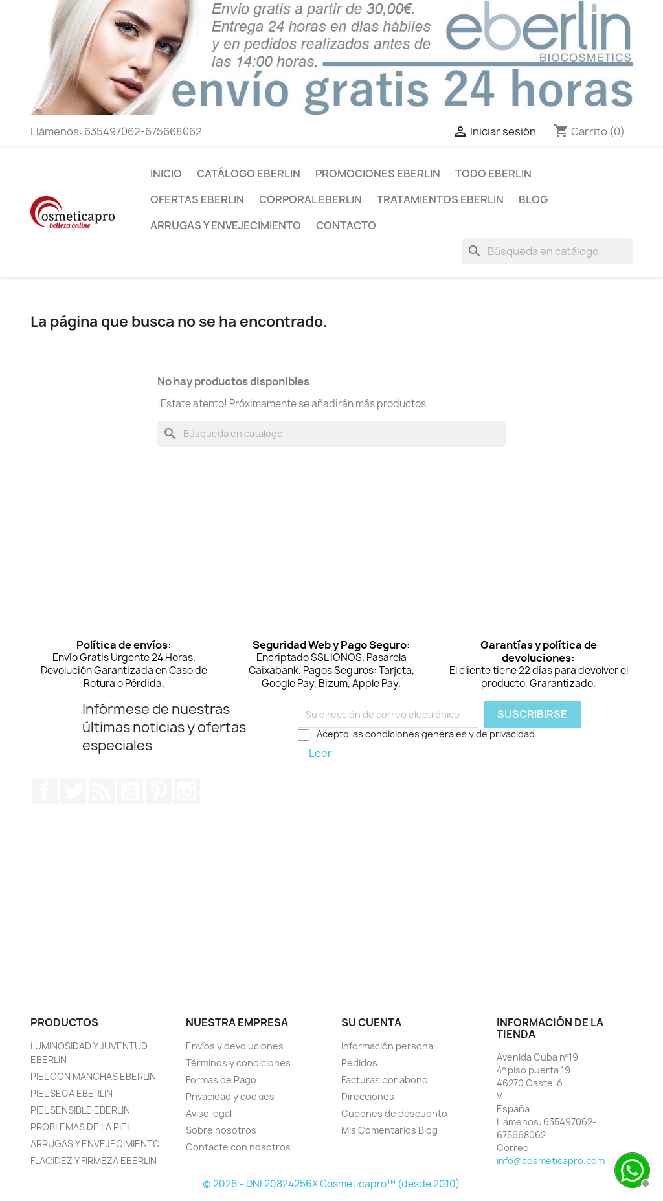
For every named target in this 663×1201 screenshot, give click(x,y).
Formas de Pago (221, 1079)
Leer (320, 753)
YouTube (130, 791)
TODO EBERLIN (493, 173)
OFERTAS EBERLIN (197, 199)
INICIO (166, 173)
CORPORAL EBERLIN (310, 199)
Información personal (388, 1046)
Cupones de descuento (394, 1113)
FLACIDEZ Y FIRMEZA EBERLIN (93, 1160)
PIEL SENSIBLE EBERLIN (80, 1110)
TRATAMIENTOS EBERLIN (440, 199)
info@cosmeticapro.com (551, 1160)
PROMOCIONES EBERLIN (377, 173)
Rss (102, 791)
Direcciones (367, 1096)
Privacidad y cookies (230, 1096)
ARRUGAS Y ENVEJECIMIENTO (225, 225)
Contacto (346, 225)
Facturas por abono (384, 1079)
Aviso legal (209, 1113)
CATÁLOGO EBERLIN (248, 173)
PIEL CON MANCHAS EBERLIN (93, 1076)
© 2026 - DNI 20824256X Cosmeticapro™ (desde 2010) (331, 1184)
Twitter (73, 791)
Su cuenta (371, 1022)
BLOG (533, 199)
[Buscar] (547, 251)
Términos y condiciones (238, 1063)
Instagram (187, 791)
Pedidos (359, 1063)
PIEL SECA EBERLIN (71, 1093)
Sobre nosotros (221, 1130)
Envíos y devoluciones (235, 1046)
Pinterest (159, 791)
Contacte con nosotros (238, 1147)
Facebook (45, 791)
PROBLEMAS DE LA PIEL (80, 1127)
